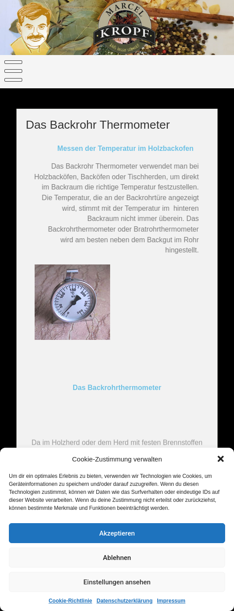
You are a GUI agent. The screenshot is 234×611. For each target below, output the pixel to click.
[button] (220, 460)
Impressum (171, 602)
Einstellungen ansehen (117, 583)
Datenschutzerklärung (124, 602)
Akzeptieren (117, 535)
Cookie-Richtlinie (70, 602)
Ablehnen (117, 559)
